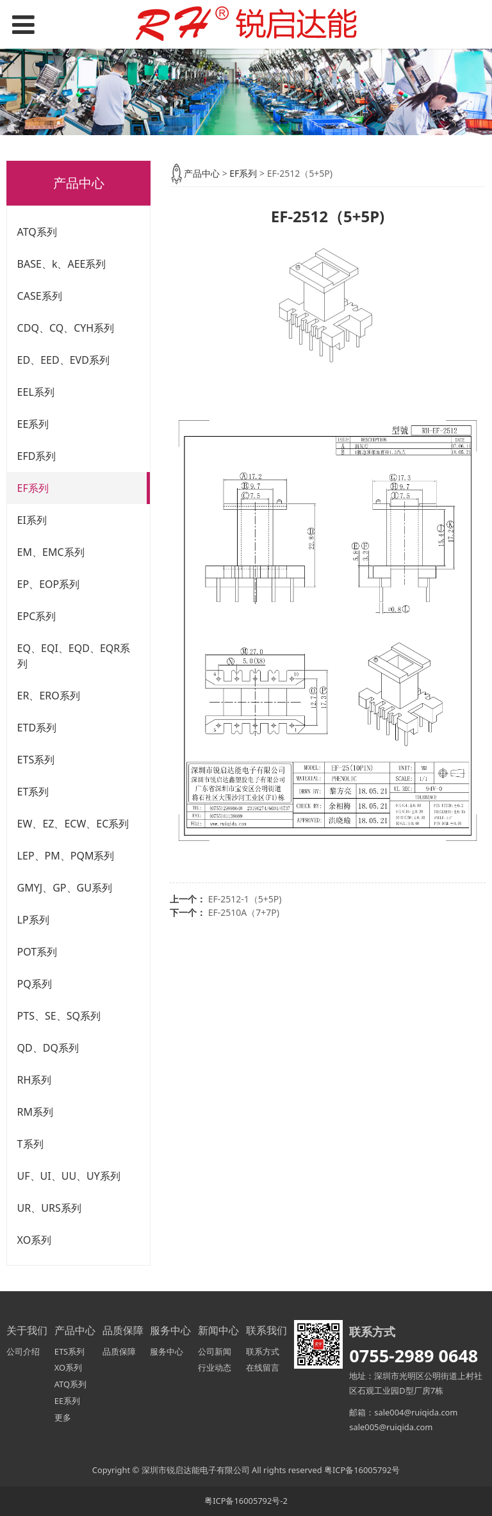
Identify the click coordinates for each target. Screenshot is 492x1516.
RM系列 (35, 1112)
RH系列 (34, 1080)
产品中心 (202, 173)
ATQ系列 (37, 232)
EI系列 (32, 520)
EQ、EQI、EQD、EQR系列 (74, 656)
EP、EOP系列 (48, 584)
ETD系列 (36, 728)
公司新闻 (214, 1351)
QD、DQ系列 (48, 1048)
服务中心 (166, 1351)
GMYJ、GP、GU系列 (64, 888)
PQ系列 (34, 984)
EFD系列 (36, 456)
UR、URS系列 (49, 1208)
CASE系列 (39, 296)
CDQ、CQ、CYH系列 (66, 328)
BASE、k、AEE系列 (61, 264)
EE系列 (33, 424)
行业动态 (214, 1367)
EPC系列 (36, 616)
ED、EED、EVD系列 (63, 360)
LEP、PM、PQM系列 (66, 856)
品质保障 (119, 1351)
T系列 (30, 1144)
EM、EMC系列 (51, 552)
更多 (62, 1417)
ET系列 (33, 792)
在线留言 (262, 1367)
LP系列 (33, 920)
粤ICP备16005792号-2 (246, 1500)
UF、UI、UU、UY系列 (68, 1176)
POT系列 (37, 952)
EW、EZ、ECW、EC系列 (73, 824)
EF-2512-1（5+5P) (245, 899)
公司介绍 (23, 1351)
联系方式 (262, 1351)
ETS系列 (36, 760)
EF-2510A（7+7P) (243, 912)
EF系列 (33, 488)
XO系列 (34, 1240)
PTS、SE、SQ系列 (59, 1016)
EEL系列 (35, 392)
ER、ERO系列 (48, 696)
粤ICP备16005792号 (362, 1470)
